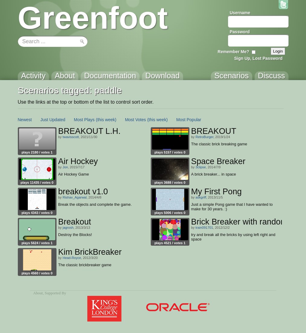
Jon (65, 167)
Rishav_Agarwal (74, 197)
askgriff (200, 197)
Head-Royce (72, 258)
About (38, 293)
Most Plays (84, 119)
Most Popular (188, 119)
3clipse (200, 167)
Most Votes (135, 119)
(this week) (106, 119)
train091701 (204, 227)
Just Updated (53, 119)
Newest (25, 119)
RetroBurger (204, 137)
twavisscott (71, 137)
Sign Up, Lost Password (258, 58)
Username (240, 12)
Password (240, 31)
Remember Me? (233, 51)
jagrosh (68, 227)
